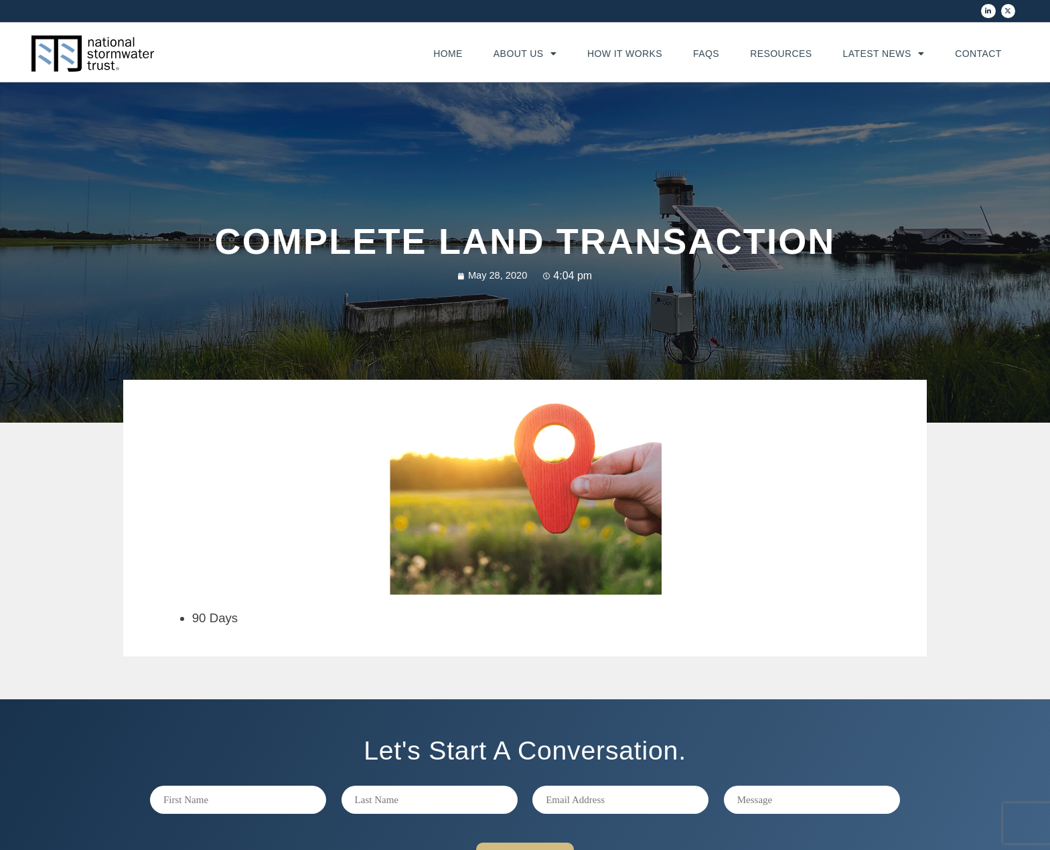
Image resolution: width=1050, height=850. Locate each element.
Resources (781, 53)
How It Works (624, 53)
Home (448, 53)
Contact (978, 53)
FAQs (706, 53)
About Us (525, 53)
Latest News (884, 53)
